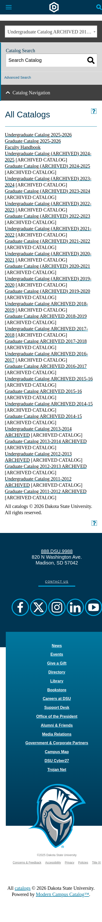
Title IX (96, 862)
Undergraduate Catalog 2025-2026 (38, 134)
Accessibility (53, 862)
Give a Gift (56, 663)
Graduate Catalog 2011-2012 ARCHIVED (46, 491)
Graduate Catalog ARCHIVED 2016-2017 (46, 366)
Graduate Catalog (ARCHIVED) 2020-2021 (47, 266)
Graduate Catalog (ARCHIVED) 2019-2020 (47, 291)
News (57, 646)
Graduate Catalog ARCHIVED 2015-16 (43, 391)
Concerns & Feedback (27, 862)
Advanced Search (17, 77)
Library (56, 681)
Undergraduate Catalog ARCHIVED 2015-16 (49, 378)
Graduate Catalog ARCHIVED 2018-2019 (46, 316)
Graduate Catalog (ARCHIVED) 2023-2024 (47, 191)
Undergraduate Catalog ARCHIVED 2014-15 (49, 403)
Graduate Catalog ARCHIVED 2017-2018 (46, 341)
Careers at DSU (57, 699)
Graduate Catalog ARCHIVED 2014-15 (43, 416)
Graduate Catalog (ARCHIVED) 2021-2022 (47, 241)
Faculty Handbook (23, 147)
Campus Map (57, 752)
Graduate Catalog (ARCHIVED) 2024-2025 (47, 166)
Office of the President (56, 716)
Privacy (69, 862)
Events (56, 654)
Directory (56, 672)
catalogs (23, 888)
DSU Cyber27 (57, 761)
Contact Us (56, 581)
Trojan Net (56, 770)
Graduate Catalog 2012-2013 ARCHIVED (46, 466)
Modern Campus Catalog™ (62, 894)
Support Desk (56, 707)
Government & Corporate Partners (56, 743)
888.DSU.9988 (57, 551)
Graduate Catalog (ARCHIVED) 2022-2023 (47, 216)
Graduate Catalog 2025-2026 (33, 141)
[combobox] (51, 32)
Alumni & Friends (57, 725)
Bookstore (56, 690)
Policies (83, 862)
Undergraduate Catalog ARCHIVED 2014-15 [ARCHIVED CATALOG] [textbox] (52, 31)
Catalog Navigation (31, 92)
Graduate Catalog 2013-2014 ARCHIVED (46, 441)
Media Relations (57, 734)
